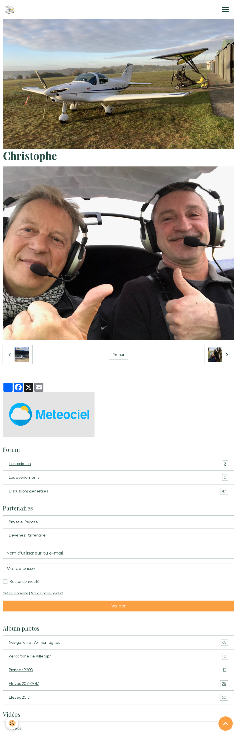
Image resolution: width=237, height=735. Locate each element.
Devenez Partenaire (27, 535)
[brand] (10, 9)
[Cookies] (12, 723)
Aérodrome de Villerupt (118, 656)
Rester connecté (25, 581)
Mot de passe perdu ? (47, 593)
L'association (118, 463)
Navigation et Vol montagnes (118, 642)
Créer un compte (15, 593)
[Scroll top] (225, 723)
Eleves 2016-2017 (118, 683)
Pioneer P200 (118, 670)
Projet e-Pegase (23, 522)
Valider (118, 606)
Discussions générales (118, 491)
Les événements (118, 477)
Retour (118, 354)
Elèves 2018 (118, 697)
